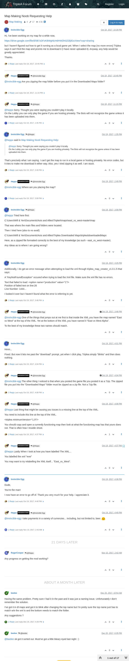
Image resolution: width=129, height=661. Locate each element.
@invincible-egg (12, 81)
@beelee (22, 633)
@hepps (8, 110)
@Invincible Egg (38, 76)
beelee (14, 593)
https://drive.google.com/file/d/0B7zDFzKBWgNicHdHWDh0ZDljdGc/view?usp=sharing (49, 40)
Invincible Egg (17, 30)
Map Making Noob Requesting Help (39, 140)
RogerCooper (17, 553)
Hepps (14, 76)
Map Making (15, 21)
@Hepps (35, 104)
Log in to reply (116, 22)
